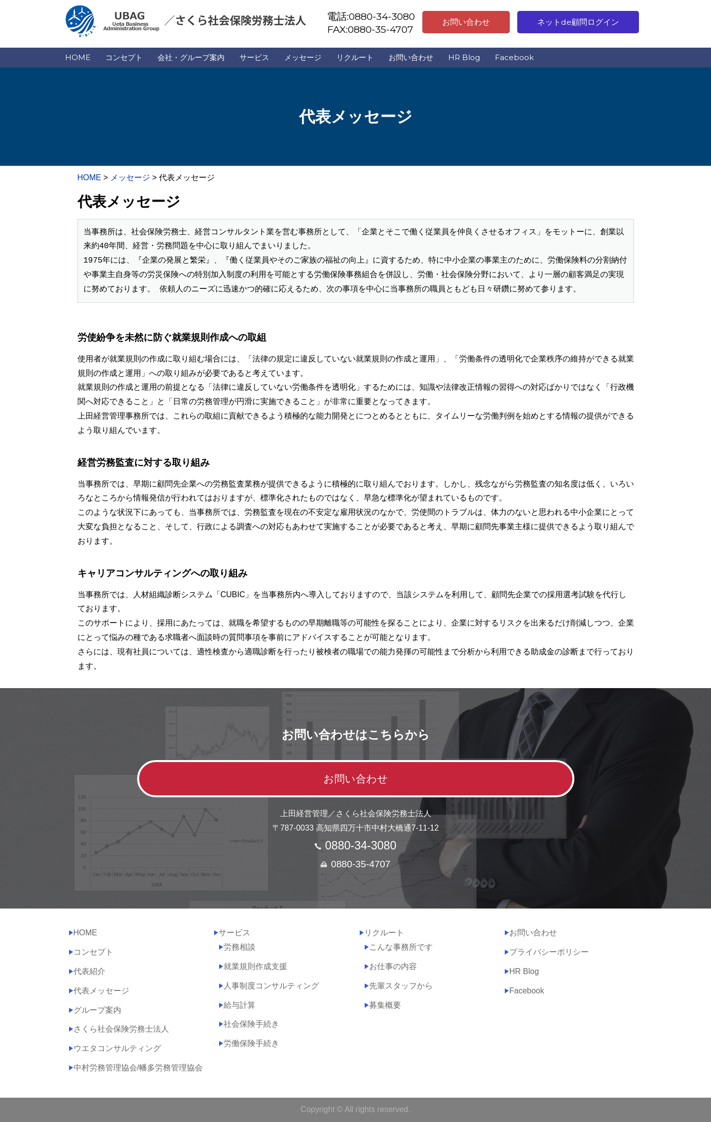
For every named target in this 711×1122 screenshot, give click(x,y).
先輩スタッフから (401, 986)
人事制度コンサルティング (271, 986)
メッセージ (302, 57)
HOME (77, 57)
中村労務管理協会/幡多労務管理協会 (138, 1067)
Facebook (514, 57)
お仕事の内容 (393, 966)
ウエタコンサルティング (117, 1048)
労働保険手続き (251, 1043)
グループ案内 (97, 1010)
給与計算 (239, 1005)
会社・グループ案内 (191, 57)
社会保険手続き (251, 1024)
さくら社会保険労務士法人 (121, 1029)
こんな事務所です (401, 947)
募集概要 (385, 1005)
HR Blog (464, 57)
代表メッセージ (101, 990)
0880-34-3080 (360, 845)
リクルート (355, 57)
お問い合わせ (466, 22)
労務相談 (239, 947)
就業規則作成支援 (255, 966)
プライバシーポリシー (549, 952)
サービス (254, 57)
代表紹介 (89, 971)
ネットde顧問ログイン (578, 22)
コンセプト (124, 57)
